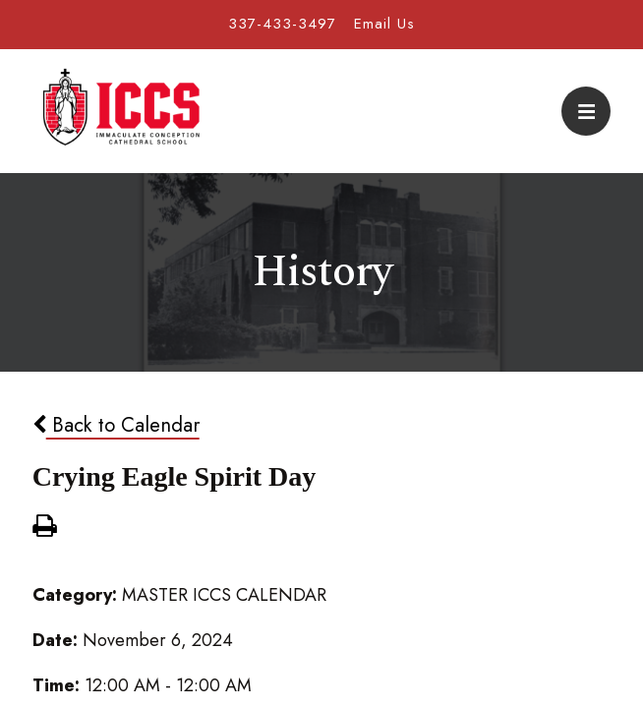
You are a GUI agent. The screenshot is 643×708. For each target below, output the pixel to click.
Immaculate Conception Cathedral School (120, 111)
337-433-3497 (282, 23)
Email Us (384, 23)
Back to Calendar (116, 425)
